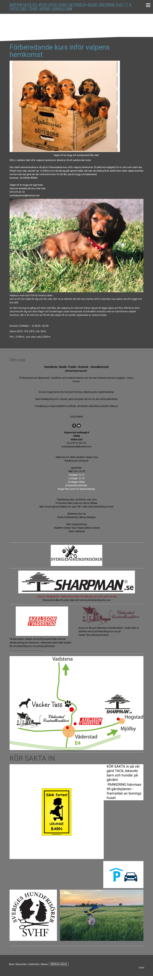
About (11, 964)
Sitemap (44, 964)
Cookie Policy (33, 964)
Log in (141, 967)
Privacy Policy (21, 964)
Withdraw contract (59, 964)
